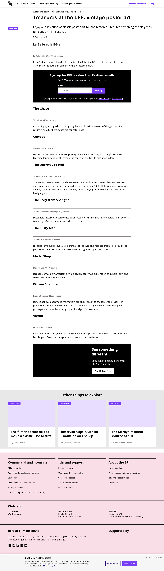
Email (75, 89)
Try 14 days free (103, 371)
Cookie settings (113, 563)
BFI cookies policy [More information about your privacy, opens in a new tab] (50, 566)
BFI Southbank (65, 511)
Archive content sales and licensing (23, 473)
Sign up (98, 90)
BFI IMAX (113, 511)
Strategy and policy (117, 468)
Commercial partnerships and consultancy (26, 492)
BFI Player (13, 511)
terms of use (104, 98)
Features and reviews (63, 11)
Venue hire (13, 477)
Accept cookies (129, 563)
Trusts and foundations (68, 482)
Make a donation (65, 487)
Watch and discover (26, 3)
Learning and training (48, 3)
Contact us (113, 482)
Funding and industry (72, 3)
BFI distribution (15, 468)
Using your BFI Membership (70, 473)
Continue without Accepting (153, 557)
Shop (152, 3)
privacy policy (117, 98)
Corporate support (66, 477)
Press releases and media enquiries (124, 473)
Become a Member (137, 3)
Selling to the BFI (15, 487)
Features (79, 11)
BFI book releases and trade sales (22, 482)
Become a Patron (65, 468)
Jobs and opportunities (119, 477)
